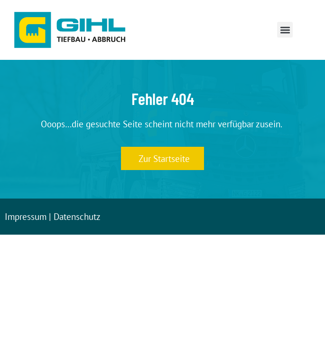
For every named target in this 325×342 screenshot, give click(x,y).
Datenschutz (77, 216)
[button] (285, 30)
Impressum (25, 216)
